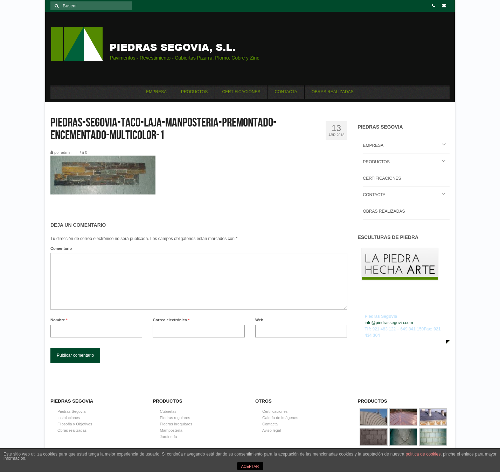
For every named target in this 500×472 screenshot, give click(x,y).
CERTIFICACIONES (382, 178)
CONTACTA (374, 194)
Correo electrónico (171, 320)
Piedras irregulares (176, 424)
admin (66, 152)
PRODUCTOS (376, 161)
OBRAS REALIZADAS (384, 211)
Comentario (61, 248)
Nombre (59, 320)
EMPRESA (373, 145)
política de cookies (422, 454)
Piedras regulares (175, 418)
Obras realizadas (71, 430)
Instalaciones (68, 418)
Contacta (270, 424)
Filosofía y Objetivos (74, 424)
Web (259, 320)
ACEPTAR (250, 466)
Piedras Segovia (71, 411)
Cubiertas (168, 411)
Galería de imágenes (280, 418)
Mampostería (171, 430)
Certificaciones (274, 411)
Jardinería (168, 437)
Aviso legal (271, 430)
